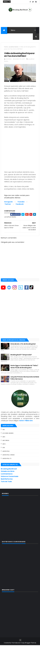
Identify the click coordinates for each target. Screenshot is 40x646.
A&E (3, 430)
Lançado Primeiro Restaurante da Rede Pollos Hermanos (24, 378)
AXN (3, 448)
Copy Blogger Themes (28, 643)
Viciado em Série (7, 472)
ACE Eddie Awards (7, 434)
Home (6, 47)
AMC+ (4, 445)
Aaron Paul (6, 452)
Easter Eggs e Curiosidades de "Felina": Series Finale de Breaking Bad (24, 367)
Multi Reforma (6, 480)
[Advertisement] (20, 317)
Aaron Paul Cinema (8, 455)
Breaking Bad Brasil (9, 469)
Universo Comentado (9, 477)
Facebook (20, 205)
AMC (3, 437)
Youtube (20, 202)
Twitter (8, 205)
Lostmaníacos (6, 475)
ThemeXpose (15, 643)
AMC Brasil (5, 441)
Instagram (8, 202)
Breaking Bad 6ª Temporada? (21, 355)
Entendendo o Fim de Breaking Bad (23, 345)
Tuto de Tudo (6, 482)
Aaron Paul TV (6, 459)
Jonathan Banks (13, 47)
